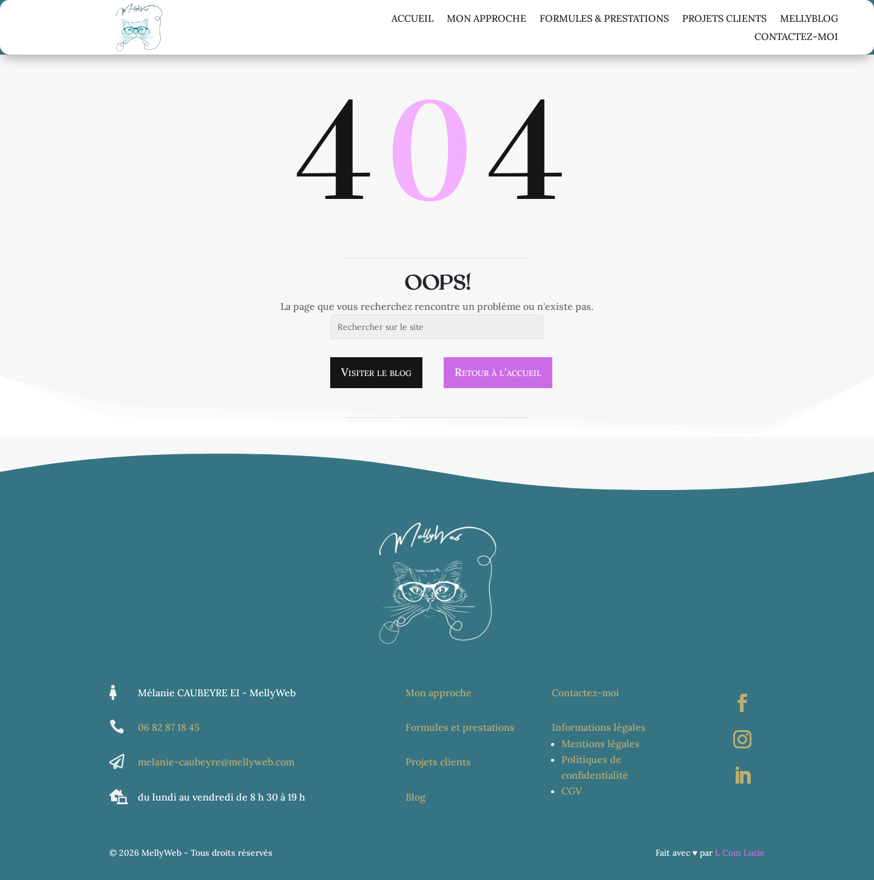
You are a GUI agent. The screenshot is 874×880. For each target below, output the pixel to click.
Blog (415, 797)
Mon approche (486, 19)
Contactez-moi (796, 37)
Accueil (412, 19)
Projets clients (438, 762)
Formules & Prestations (604, 19)
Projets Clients (724, 19)
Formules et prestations (460, 727)
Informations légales (599, 727)
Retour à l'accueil (498, 372)
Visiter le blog (376, 372)
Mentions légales (600, 743)
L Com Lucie (740, 852)
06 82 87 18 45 (169, 727)
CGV (571, 791)
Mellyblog (809, 19)
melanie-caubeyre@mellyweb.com (216, 762)
